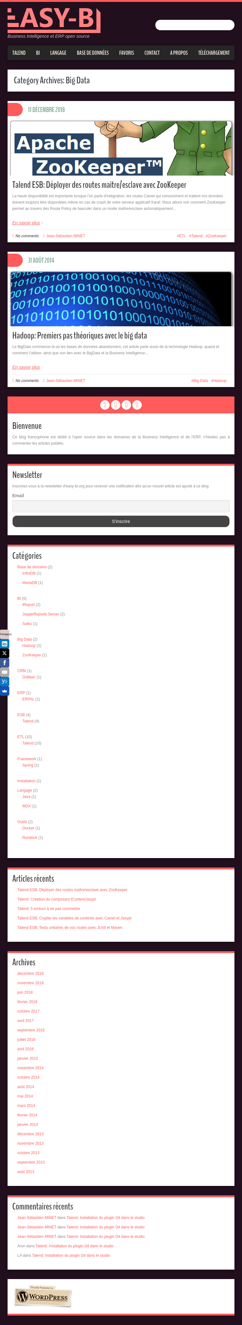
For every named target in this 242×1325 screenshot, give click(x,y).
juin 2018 (25, 992)
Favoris (126, 53)
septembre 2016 (31, 1030)
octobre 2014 (28, 1077)
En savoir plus (26, 222)
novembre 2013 (30, 1143)
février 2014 (27, 1115)
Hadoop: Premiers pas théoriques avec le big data (79, 335)
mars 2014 (26, 1105)
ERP (21, 693)
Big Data (200, 381)
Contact (152, 53)
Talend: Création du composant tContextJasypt (56, 899)
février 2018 (27, 1002)
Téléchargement (214, 53)
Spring (27, 765)
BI (38, 53)
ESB (21, 715)
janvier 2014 (27, 1124)
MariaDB (29, 583)
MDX (26, 806)
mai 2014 (25, 1096)
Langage (58, 53)
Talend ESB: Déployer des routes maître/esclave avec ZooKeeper (99, 184)
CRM (21, 671)
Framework (26, 759)
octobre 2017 (28, 1011)
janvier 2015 (27, 1058)
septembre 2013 (31, 1162)
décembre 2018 (30, 973)
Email (18, 495)
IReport (28, 605)
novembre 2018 (30, 983)
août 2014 (25, 1087)
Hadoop (220, 381)
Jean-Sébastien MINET (65, 236)
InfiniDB (29, 573)
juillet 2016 (26, 1039)
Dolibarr (29, 677)
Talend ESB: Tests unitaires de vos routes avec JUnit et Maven (69, 927)
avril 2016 (25, 1049)
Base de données (93, 53)
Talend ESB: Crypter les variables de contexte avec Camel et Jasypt (74, 918)
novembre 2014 (30, 1068)
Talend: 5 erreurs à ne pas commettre (48, 909)
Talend (19, 53)
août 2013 (25, 1172)
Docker (28, 828)
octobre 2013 (28, 1153)
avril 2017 (25, 1021)
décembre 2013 (30, 1134)
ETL (182, 236)
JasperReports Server (40, 614)
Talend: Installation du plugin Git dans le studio (105, 1218)
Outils (22, 822)
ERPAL (28, 699)
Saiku (27, 623)
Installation (26, 781)
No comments (27, 236)
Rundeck (29, 837)
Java (26, 796)
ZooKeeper (217, 236)
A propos (179, 53)
